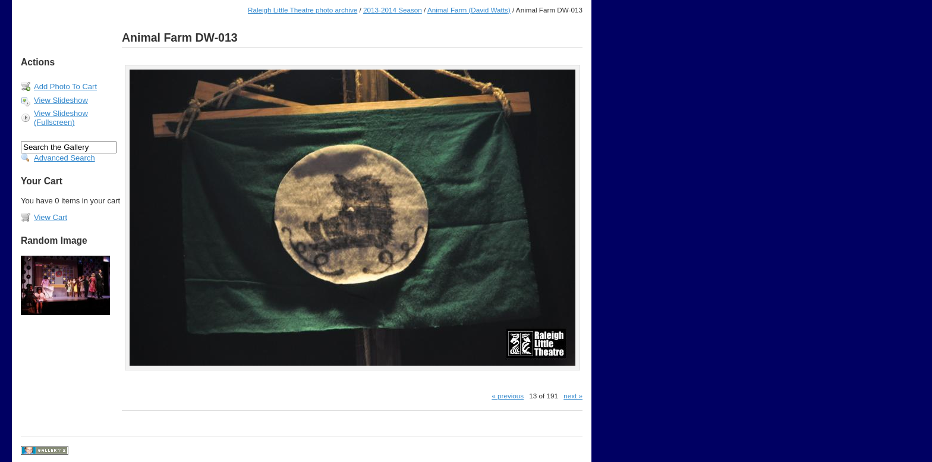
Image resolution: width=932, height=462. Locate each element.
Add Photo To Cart (65, 86)
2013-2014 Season (392, 10)
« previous (508, 396)
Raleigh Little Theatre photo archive (302, 10)
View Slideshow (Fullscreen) (61, 118)
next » (572, 396)
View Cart (50, 217)
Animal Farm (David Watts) (469, 10)
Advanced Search (64, 157)
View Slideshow (61, 100)
